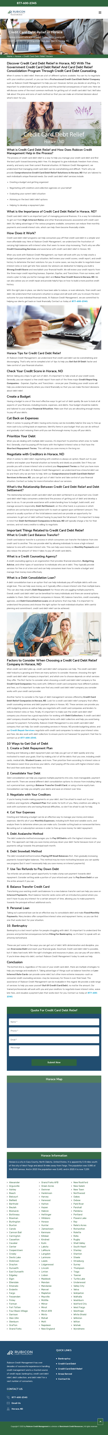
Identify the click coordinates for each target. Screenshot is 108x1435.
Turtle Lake (79, 1279)
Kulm (43, 1243)
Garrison (13, 1314)
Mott (43, 1321)
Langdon (46, 1254)
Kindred (45, 1239)
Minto (44, 1314)
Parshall (78, 1207)
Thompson (79, 1268)
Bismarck (14, 1211)
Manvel (45, 1289)
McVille (44, 1300)
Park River (79, 1204)
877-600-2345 (27, 3)
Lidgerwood (47, 1264)
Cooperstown (16, 1250)
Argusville (14, 1186)
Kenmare (45, 1232)
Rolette (77, 1232)
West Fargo (79, 1307)
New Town (79, 1189)
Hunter (45, 1225)
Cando (12, 1229)
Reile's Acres (80, 1225)
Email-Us (16, 1403)
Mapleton (46, 1293)
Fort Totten (15, 1307)
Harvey (45, 1196)
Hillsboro (45, 1218)
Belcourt (13, 1196)
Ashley (12, 1189)
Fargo (12, 1293)
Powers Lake (80, 1218)
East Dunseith (16, 1271)
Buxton (13, 1225)
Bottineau (14, 1214)
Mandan (45, 1282)
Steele (77, 1257)
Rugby (77, 1239)
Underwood (79, 1282)
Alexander (14, 1182)
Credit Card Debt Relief (70, 1369)
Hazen (44, 1207)
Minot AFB (46, 1311)
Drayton (13, 1264)
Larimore (45, 1257)
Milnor (44, 1304)
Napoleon (46, 1325)
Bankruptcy (64, 1358)
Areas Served (65, 1374)
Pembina (78, 1211)
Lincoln (45, 1268)
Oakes (77, 1196)
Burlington (14, 1221)
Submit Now (54, 1062)
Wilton (77, 1321)
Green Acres (47, 1186)
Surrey (77, 1264)
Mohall (44, 1318)
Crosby (12, 1254)
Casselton (14, 1239)
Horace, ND (17, 1409)
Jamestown (47, 1229)
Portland (78, 1214)
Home (9, 56)
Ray (75, 1221)
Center (12, 1246)
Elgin (11, 1279)
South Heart (80, 1246)
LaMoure (45, 1250)
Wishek (77, 1325)
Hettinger (46, 1214)
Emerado (13, 1286)
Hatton (45, 1204)
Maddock (46, 1279)
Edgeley (13, 1275)
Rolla (76, 1236)
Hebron (45, 1211)
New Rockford (81, 1182)
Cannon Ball (15, 1232)
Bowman (13, 1218)
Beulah (12, 1207)
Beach (12, 1193)
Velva (76, 1289)
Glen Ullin (14, 1318)
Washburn (79, 1300)
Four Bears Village (18, 1311)
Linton (44, 1271)
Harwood (46, 1200)
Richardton (79, 1229)
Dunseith (14, 1268)
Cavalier (13, 1243)
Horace (18, 56)
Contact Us (64, 1379)
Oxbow (77, 1200)
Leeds (44, 1261)
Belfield (13, 1200)
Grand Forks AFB (49, 1182)
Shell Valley (79, 1243)
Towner (77, 1275)
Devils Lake (15, 1257)
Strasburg (79, 1261)
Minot (44, 1307)
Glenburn (14, 1321)
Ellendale (13, 1282)
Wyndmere (79, 1328)
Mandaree (46, 1286)
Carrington (14, 1236)
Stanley (77, 1250)
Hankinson (46, 1193)
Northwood (79, 1193)
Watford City (80, 1304)
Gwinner (45, 1189)
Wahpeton (79, 1293)
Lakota (44, 1246)
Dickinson (14, 1261)
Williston (78, 1318)
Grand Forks (15, 1328)
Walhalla (78, 1296)
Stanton (78, 1254)
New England (48, 1328)
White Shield (80, 1314)
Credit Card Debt (67, 1364)
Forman (13, 1304)
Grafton (13, 1325)
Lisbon (44, 1275)
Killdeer (45, 1236)
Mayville (45, 1296)
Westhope (79, 1311)
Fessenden (14, 1296)
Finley (12, 1300)
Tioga (76, 1271)
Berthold (13, 1204)
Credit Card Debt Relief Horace (38, 56)
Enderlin (13, 1289)
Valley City (79, 1286)
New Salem (79, 1186)
